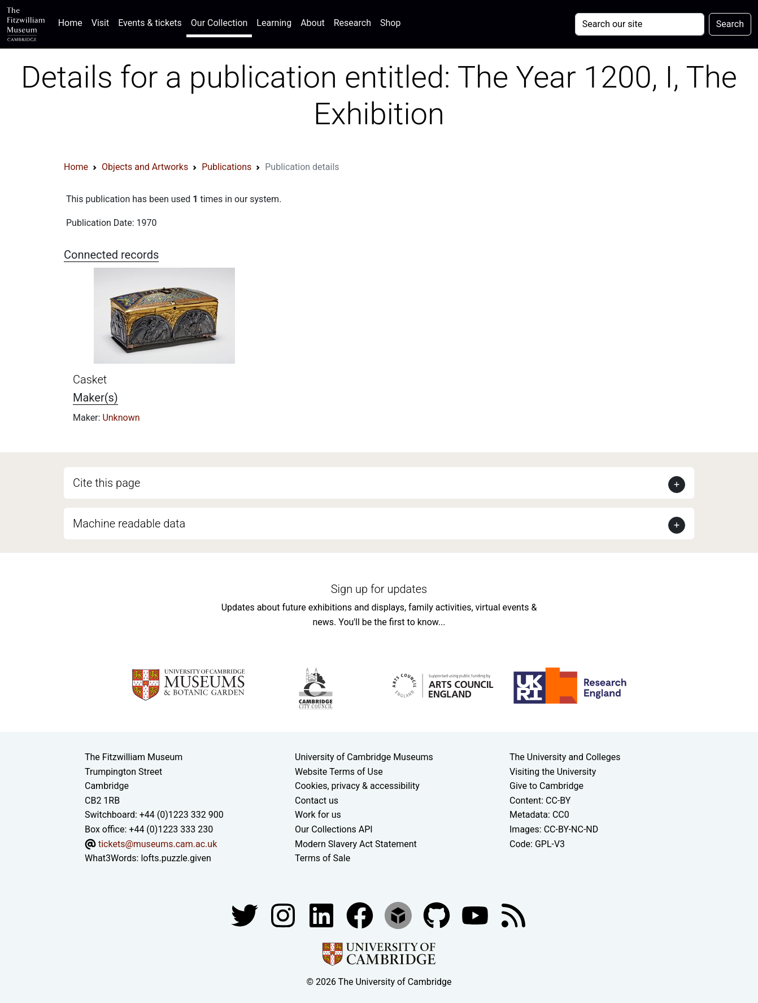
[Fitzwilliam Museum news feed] (513, 914)
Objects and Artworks (145, 167)
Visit (100, 23)
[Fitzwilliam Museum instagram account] (284, 914)
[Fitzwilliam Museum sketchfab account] (399, 914)
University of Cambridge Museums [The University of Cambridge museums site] (364, 757)
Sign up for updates (379, 589)
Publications (226, 167)
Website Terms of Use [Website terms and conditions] (339, 771)
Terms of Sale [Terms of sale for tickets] (322, 858)
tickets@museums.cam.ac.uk (157, 844)
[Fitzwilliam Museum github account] (438, 914)
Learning (273, 23)
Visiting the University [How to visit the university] (552, 771)
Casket (90, 379)
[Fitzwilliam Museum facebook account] (322, 914)
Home (72, 21)
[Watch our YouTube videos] (476, 914)
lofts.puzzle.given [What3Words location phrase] (176, 858)
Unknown (121, 417)
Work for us (318, 814)
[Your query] (639, 24)
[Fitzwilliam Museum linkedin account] (361, 914)
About (312, 23)
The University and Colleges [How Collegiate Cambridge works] (564, 757)
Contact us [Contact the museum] (316, 800)
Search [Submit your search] (730, 24)
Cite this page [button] (106, 483)
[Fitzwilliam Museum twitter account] (245, 914)
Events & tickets (150, 23)
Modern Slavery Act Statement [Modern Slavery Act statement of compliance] (356, 844)
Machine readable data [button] (129, 523)
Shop (390, 23)
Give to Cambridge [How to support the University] (546, 785)
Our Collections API (334, 829)
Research (352, 23)
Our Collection (219, 23)
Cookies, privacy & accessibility (357, 785)
